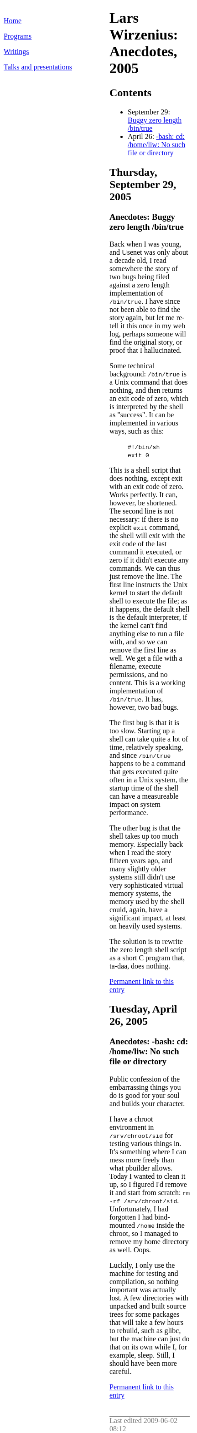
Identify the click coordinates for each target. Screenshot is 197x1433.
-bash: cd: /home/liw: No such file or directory (156, 145)
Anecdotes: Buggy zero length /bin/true (146, 222)
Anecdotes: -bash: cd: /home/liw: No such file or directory (148, 1051)
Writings (16, 51)
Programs (17, 36)
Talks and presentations (38, 67)
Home (12, 21)
